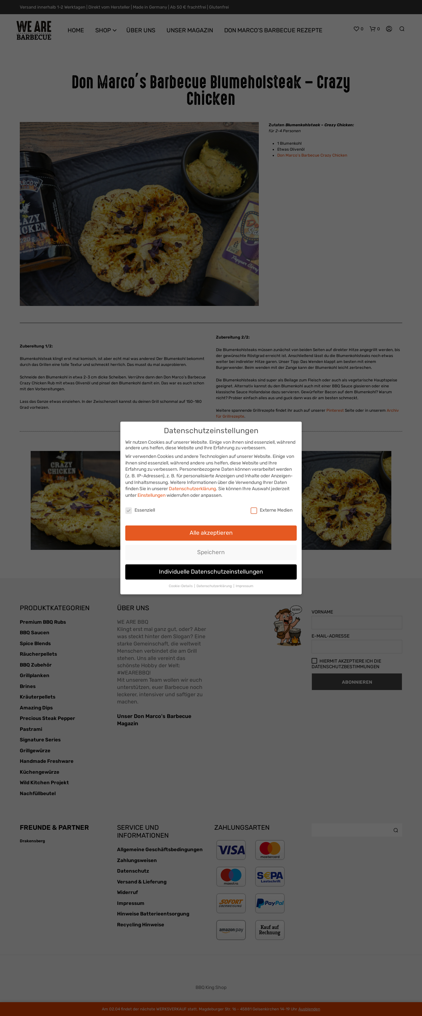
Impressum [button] (244, 584)
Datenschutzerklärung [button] (214, 584)
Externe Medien (271, 508)
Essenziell (140, 508)
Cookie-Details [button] (181, 584)
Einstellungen (151, 493)
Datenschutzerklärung (192, 486)
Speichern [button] (211, 550)
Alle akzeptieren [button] (211, 530)
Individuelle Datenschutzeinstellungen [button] (211, 569)
